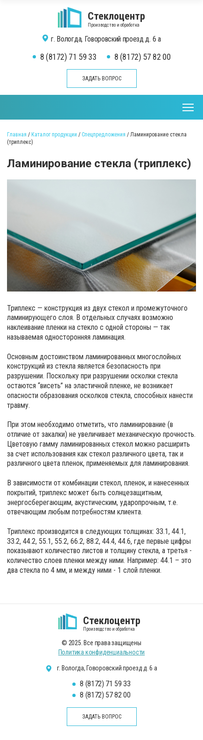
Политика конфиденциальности (101, 652)
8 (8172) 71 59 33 (68, 57)
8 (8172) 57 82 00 (142, 57)
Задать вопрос (101, 78)
